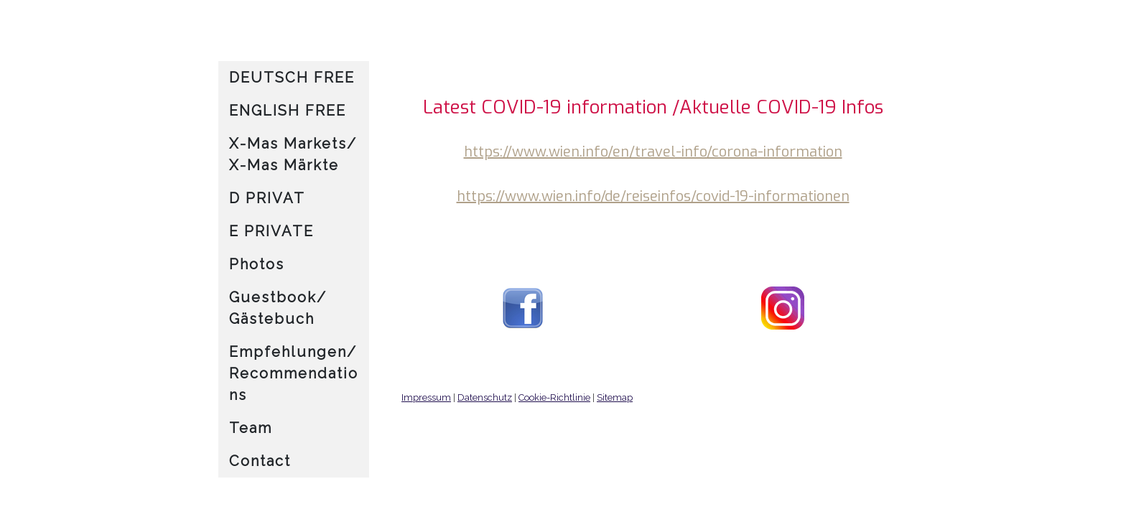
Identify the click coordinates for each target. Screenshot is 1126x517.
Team (250, 428)
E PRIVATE (271, 231)
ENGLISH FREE (287, 110)
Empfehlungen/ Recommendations (293, 373)
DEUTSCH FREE (292, 77)
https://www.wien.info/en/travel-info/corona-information (653, 152)
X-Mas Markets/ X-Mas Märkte (293, 154)
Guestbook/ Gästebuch (278, 308)
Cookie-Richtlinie (554, 397)
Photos (256, 264)
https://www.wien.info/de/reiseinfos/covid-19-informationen (653, 196)
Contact (260, 461)
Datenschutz (484, 397)
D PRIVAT (267, 198)
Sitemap (615, 397)
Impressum (426, 397)
